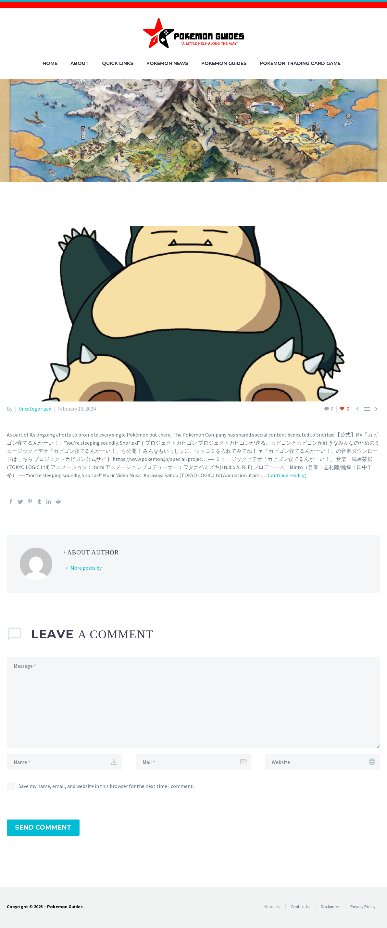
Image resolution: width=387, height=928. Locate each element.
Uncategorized (35, 408)
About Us (272, 906)
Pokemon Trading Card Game (300, 63)
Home (50, 63)
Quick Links (117, 63)
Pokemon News (167, 63)
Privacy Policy (362, 906)
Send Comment (43, 827)
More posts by (86, 568)
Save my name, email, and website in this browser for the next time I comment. (106, 786)
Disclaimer (330, 906)
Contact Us (300, 906)
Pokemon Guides (224, 63)
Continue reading (287, 475)
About (79, 63)
